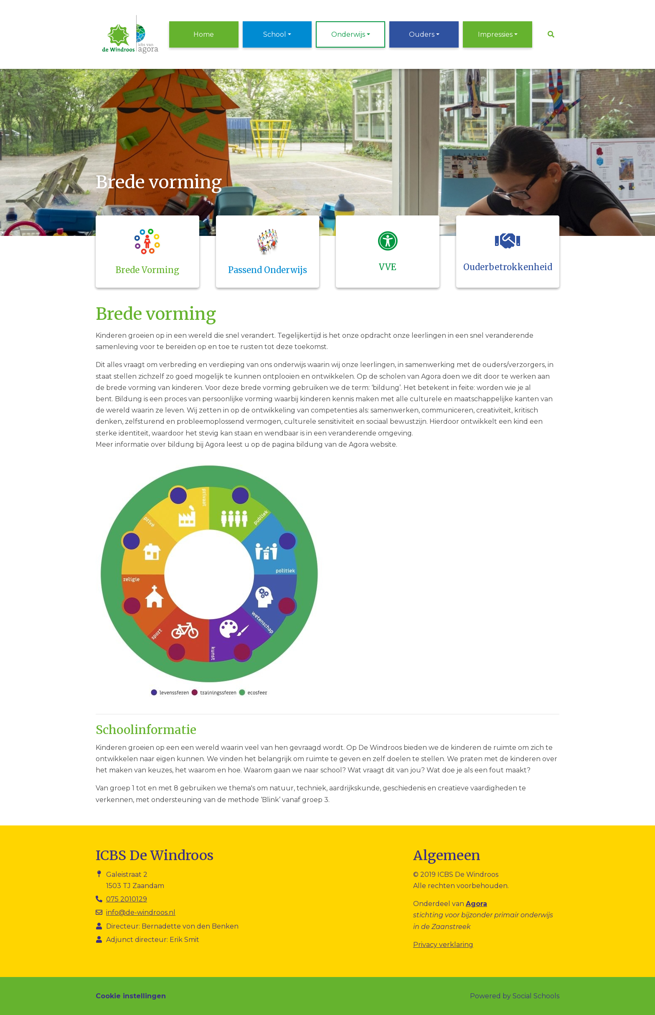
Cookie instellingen (131, 996)
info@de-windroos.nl (140, 912)
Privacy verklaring (443, 945)
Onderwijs (348, 34)
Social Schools (536, 996)
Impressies (495, 34)
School (274, 34)
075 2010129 (126, 899)
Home (203, 34)
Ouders (421, 34)
